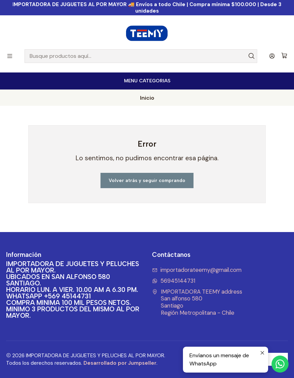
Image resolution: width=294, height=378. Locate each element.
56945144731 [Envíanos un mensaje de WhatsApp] (174, 280)
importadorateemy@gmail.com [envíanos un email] (197, 270)
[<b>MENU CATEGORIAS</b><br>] (147, 80)
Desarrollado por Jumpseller (119, 363)
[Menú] (10, 56)
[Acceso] (272, 56)
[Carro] (284, 56)
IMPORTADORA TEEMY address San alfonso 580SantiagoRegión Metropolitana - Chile (197, 302)
